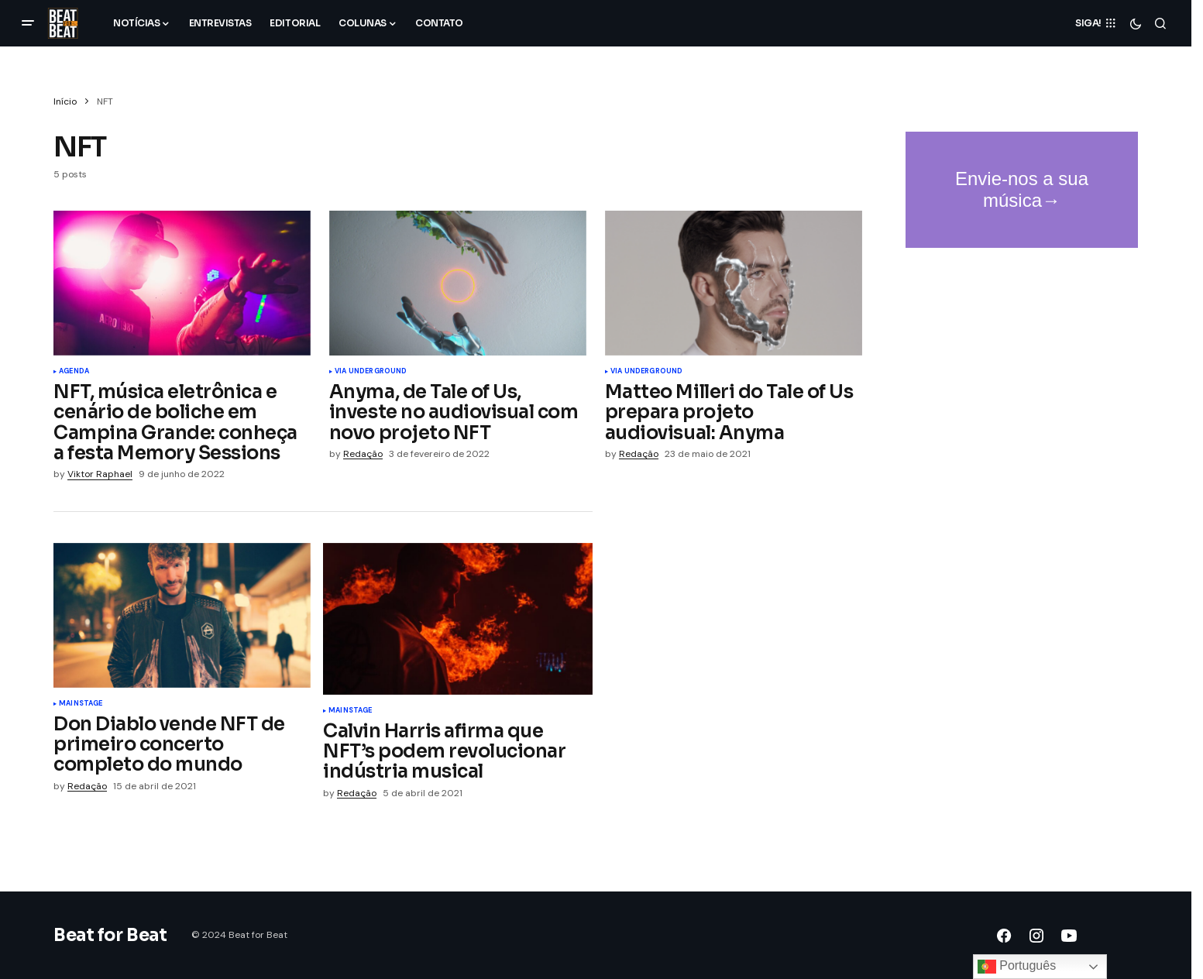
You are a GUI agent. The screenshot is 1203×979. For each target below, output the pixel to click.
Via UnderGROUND (371, 372)
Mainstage (81, 704)
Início (65, 101)
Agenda (74, 372)
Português (1017, 966)
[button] (28, 23)
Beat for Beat (110, 935)
